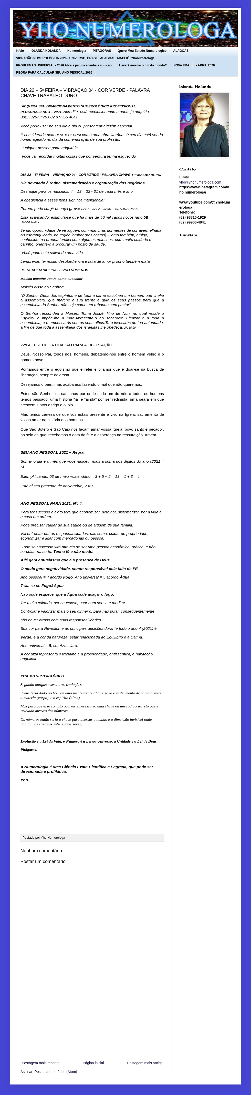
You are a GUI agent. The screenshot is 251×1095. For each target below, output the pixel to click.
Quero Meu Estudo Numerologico (142, 51)
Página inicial (93, 1063)
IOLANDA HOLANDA (45, 51)
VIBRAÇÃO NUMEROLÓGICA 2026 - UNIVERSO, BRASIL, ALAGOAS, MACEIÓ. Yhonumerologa (85, 58)
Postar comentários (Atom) (55, 1072)
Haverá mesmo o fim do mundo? (143, 65)
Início (20, 51)
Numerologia (76, 51)
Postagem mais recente (40, 1063)
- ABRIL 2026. (206, 65)
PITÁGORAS (102, 51)
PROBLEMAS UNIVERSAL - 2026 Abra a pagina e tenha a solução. (64, 65)
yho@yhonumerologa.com (200, 182)
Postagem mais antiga (145, 1063)
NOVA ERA (181, 65)
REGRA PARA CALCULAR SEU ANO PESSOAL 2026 (54, 72)
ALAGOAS (181, 51)
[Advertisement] (92, 1017)
